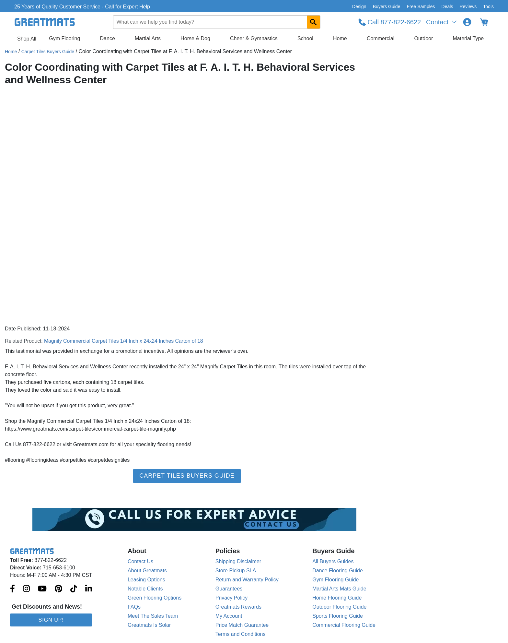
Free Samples (421, 6)
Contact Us (140, 561)
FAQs (134, 607)
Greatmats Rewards (238, 607)
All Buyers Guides (332, 561)
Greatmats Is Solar (149, 625)
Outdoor (423, 38)
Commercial (380, 38)
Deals (447, 6)
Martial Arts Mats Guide (339, 588)
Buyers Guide (386, 6)
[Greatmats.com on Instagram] (26, 589)
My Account (228, 616)
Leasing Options (146, 579)
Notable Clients (145, 588)
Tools (488, 6)
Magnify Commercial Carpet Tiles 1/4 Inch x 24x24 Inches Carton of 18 (123, 341)
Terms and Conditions (240, 634)
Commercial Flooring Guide (343, 625)
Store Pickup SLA (235, 570)
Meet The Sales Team (153, 616)
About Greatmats (147, 570)
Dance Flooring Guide (337, 570)
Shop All (26, 39)
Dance (107, 38)
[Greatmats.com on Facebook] (12, 589)
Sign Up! (51, 620)
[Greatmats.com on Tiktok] (73, 589)
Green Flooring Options (154, 598)
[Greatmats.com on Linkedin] (88, 589)
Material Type (468, 38)
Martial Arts (148, 38)
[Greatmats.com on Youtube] (42, 589)
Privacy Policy (231, 598)
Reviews (468, 6)
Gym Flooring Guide (335, 579)
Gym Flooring (64, 38)
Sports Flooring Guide (337, 616)
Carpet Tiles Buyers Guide (47, 51)
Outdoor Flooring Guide (339, 607)
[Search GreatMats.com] (313, 22)
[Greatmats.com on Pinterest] (58, 589)
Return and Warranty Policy (247, 579)
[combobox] (216, 22)
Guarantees (229, 588)
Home (340, 38)
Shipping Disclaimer (238, 561)
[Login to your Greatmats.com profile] (467, 22)
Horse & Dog (195, 38)
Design (359, 6)
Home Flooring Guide (337, 598)
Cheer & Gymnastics (254, 38)
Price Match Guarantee (242, 625)
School (305, 38)
